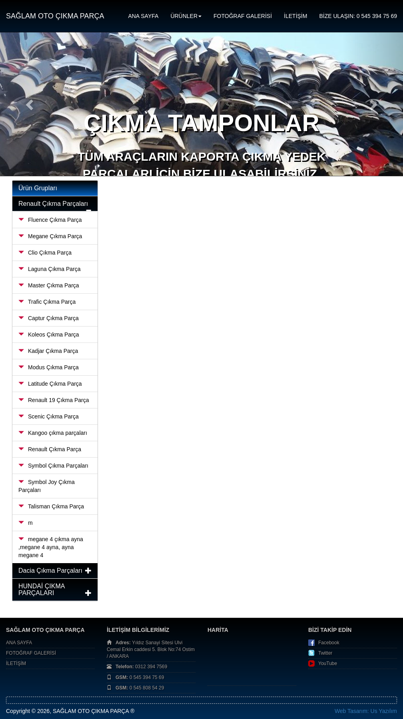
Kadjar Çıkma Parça (48, 351)
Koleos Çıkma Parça (48, 334)
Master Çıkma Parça (48, 285)
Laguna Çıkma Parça (49, 269)
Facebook (328, 642)
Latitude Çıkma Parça (50, 383)
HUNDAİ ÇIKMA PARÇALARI (41, 590)
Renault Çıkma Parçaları (53, 203)
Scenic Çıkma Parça (48, 416)
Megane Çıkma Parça (50, 236)
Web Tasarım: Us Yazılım (366, 711)
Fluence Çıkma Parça (50, 220)
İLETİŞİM (295, 16)
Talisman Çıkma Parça (51, 506)
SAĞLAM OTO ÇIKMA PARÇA (55, 16)
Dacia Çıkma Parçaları (50, 570)
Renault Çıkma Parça (49, 449)
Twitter (325, 653)
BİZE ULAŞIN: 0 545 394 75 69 (358, 16)
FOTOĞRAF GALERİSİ (242, 16)
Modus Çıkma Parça (48, 367)
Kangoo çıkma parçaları (52, 433)
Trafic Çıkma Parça (47, 302)
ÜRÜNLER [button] (186, 16)
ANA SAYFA (143, 16)
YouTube (327, 663)
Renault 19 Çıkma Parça (53, 400)
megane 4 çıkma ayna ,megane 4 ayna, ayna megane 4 (50, 547)
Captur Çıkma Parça (48, 318)
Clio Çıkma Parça (45, 252)
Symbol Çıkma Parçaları (53, 465)
